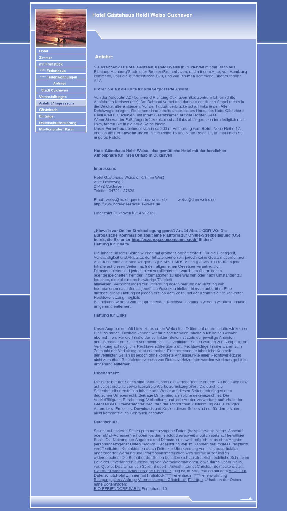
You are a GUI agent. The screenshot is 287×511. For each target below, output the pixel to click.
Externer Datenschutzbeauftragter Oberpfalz (133, 471)
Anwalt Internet (182, 466)
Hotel (120, 475)
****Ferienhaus (179, 475)
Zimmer (132, 475)
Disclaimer (124, 466)
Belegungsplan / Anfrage (115, 480)
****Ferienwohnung (210, 475)
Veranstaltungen (152, 480)
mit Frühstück (152, 475)
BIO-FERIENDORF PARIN (117, 488)
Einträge (195, 480)
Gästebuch (177, 480)
